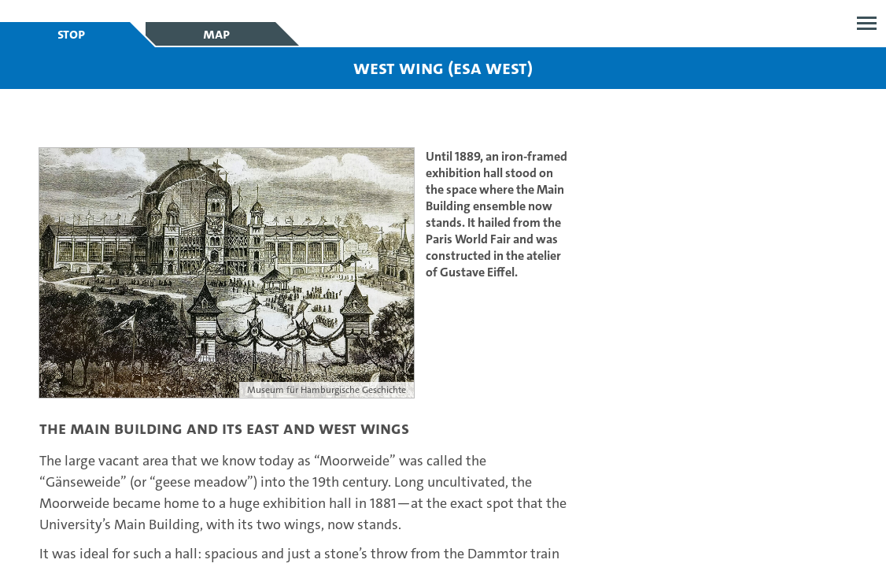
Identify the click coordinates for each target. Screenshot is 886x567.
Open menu (866, 23)
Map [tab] (216, 33)
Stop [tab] (71, 33)
